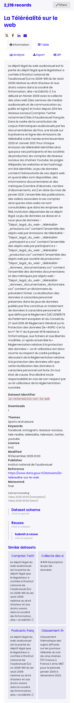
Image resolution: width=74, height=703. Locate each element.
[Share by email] (25, 35)
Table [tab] (43, 45)
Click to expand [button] (20, 513)
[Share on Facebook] (13, 35)
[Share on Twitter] (6, 35)
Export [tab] (39, 55)
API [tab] (57, 55)
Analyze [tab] (17, 55)
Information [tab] (19, 45)
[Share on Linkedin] (19, 35)
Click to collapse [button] (20, 526)
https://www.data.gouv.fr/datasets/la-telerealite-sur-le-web (35, 475)
